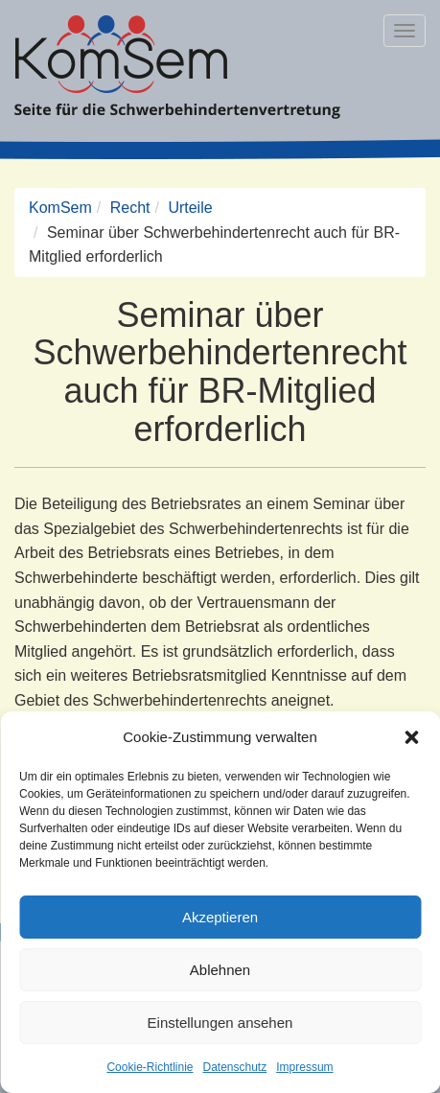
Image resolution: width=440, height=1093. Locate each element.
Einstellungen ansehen (220, 1022)
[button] (411, 737)
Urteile (190, 207)
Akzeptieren (220, 917)
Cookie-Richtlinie (149, 1067)
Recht (130, 207)
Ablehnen (220, 970)
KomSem (60, 207)
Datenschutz (235, 1067)
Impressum (304, 1067)
